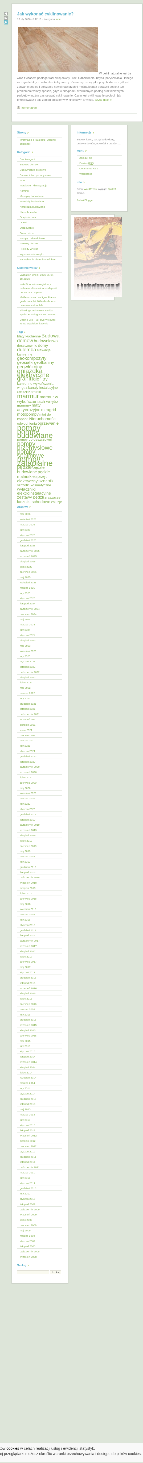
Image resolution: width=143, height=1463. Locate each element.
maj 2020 (25, 788)
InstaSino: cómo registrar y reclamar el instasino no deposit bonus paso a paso (38, 288)
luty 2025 (25, 593)
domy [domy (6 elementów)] (43, 345)
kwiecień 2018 (28, 909)
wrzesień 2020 (28, 772)
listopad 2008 (27, 1246)
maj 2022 (25, 687)
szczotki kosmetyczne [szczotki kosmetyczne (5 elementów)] (34, 485)
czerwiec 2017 (28, 961)
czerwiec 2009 (28, 1225)
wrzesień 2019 (28, 830)
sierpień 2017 (27, 951)
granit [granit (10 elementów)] (24, 378)
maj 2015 (25, 1040)
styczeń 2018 (27, 924)
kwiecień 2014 (28, 1077)
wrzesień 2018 (28, 882)
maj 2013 (25, 1109)
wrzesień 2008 (28, 1256)
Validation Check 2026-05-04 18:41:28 (37, 276)
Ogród (23, 222)
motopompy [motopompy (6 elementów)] (28, 414)
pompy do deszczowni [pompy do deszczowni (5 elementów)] (34, 439)
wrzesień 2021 (28, 719)
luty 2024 (25, 629)
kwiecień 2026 (28, 519)
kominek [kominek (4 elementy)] (22, 392)
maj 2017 (25, 966)
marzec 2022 (27, 693)
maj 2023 (25, 645)
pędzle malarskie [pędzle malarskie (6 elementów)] (33, 474)
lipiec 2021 (26, 730)
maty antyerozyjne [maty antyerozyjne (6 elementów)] (29, 407)
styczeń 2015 (27, 1051)
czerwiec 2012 (28, 1146)
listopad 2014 (27, 1056)
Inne (58, 19)
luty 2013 (25, 1119)
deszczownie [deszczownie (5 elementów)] (27, 346)
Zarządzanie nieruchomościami (38, 259)
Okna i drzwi (27, 233)
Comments (88, 168)
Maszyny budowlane (31, 196)
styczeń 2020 (27, 809)
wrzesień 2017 (28, 945)
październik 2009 (30, 1209)
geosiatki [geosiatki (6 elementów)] (25, 362)
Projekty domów (29, 243)
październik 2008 (30, 1251)
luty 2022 (25, 698)
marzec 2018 (27, 914)
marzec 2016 (27, 1009)
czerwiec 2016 (28, 1003)
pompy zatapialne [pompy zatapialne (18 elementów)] (35, 461)
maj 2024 (25, 619)
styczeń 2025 (27, 598)
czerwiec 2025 (28, 571)
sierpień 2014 (27, 1067)
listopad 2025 (27, 545)
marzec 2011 (27, 1172)
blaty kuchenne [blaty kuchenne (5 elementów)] (29, 336)
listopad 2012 (27, 1130)
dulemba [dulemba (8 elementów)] (26, 349)
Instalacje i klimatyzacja (33, 185)
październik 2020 (30, 766)
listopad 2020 (27, 761)
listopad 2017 (27, 935)
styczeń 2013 (27, 1125)
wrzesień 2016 (28, 988)
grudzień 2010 (28, 1188)
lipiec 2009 (26, 1219)
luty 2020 (25, 803)
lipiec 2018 (26, 893)
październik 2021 (30, 714)
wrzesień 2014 (28, 1061)
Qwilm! (112, 188)
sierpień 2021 (27, 724)
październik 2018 (30, 877)
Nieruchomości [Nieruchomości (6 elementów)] (42, 418)
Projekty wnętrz (29, 248)
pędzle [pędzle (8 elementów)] (24, 467)
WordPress (90, 188)
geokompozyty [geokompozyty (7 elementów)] (31, 358)
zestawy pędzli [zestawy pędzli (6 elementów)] (30, 497)
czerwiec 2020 (28, 782)
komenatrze (29, 107)
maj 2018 (25, 903)
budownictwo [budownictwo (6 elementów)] (46, 340)
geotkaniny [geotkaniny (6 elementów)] (44, 362)
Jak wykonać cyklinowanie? (45, 14)
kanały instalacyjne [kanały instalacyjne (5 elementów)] (43, 388)
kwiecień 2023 (28, 651)
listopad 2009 (27, 1204)
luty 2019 (25, 861)
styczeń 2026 (27, 535)
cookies (13, 1448)
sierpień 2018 (27, 888)
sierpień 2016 (27, 993)
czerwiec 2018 (28, 898)
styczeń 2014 (27, 1093)
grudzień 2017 (28, 930)
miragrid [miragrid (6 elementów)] (48, 409)
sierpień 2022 (27, 677)
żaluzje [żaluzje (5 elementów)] (56, 502)
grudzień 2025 (28, 540)
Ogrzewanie (27, 227)
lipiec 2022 (26, 682)
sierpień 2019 (27, 835)
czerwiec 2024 (28, 614)
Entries (86, 163)
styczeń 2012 (27, 1151)
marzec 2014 (27, 1082)
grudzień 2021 (28, 703)
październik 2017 (30, 940)
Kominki (24, 190)
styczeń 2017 (27, 972)
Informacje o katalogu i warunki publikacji (38, 141)
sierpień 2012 (27, 1140)
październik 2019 (30, 824)
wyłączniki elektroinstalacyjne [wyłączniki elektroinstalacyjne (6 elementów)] (34, 491)
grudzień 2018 (28, 867)
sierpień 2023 (27, 640)
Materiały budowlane (32, 201)
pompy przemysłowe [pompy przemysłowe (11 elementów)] (34, 445)
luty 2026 (25, 529)
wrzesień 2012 (28, 1135)
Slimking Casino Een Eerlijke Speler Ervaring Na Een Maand (38, 312)
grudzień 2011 (28, 1156)
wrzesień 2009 (28, 1214)
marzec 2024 (27, 624)
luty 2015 (25, 1045)
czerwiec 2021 (28, 735)
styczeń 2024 (27, 635)
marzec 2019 (27, 856)
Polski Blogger (85, 200)
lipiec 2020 (26, 777)
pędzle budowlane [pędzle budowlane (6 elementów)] (31, 469)
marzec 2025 (27, 587)
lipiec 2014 (26, 1072)
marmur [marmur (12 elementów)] (28, 396)
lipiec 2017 (26, 956)
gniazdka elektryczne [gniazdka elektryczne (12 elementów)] (33, 372)
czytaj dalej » (103, 99)
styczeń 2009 (27, 1241)
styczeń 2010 (27, 1198)
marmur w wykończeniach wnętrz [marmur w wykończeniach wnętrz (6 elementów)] (37, 399)
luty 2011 (25, 1177)
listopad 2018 (27, 872)
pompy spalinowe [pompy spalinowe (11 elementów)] (30, 453)
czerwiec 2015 (28, 1035)
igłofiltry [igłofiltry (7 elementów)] (40, 379)
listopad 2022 (27, 666)
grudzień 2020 (28, 756)
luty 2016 (25, 1014)
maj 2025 (25, 577)
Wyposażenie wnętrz (32, 254)
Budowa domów (29, 164)
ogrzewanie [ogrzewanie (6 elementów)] (48, 423)
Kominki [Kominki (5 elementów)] (34, 392)
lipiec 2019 (26, 840)
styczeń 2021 (27, 751)
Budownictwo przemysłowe (35, 175)
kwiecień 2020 (28, 793)
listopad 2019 (27, 819)
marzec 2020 (27, 798)
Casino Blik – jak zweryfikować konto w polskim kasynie (37, 321)
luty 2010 (25, 1193)
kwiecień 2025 (28, 582)
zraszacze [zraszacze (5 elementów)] (52, 497)
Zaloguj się (85, 157)
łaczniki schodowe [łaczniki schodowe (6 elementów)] (33, 501)
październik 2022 (30, 672)
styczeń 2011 (27, 1183)
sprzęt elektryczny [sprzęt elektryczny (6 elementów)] (32, 478)
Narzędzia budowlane (32, 206)
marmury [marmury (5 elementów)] (24, 405)
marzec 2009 (27, 1235)
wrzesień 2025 (28, 556)
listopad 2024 (27, 603)
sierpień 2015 (27, 1030)
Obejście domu (28, 217)
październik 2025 (30, 550)
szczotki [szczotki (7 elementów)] (46, 480)
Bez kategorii (27, 159)
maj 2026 (25, 513)
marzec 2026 (27, 524)
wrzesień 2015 (28, 1024)
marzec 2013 (27, 1114)
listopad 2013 (27, 1103)
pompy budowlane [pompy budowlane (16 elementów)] (35, 434)
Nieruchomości (28, 212)
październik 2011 (30, 1167)
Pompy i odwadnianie (32, 238)
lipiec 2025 (26, 566)
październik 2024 (30, 608)
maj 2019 (25, 851)
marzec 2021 (27, 740)
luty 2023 (25, 656)
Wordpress (85, 173)
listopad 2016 (27, 982)
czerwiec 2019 (28, 846)
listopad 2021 (27, 708)
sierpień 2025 (27, 561)
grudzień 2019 (28, 814)
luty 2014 (25, 1088)
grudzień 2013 (28, 1098)
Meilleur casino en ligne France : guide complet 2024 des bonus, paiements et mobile (38, 301)
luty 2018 (25, 919)
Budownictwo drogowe (33, 169)
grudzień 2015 (28, 1019)
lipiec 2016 (26, 998)
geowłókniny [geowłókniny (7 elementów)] (29, 366)
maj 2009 (25, 1230)
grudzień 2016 (28, 977)
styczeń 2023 (27, 661)
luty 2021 (25, 745)
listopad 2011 (27, 1161)
